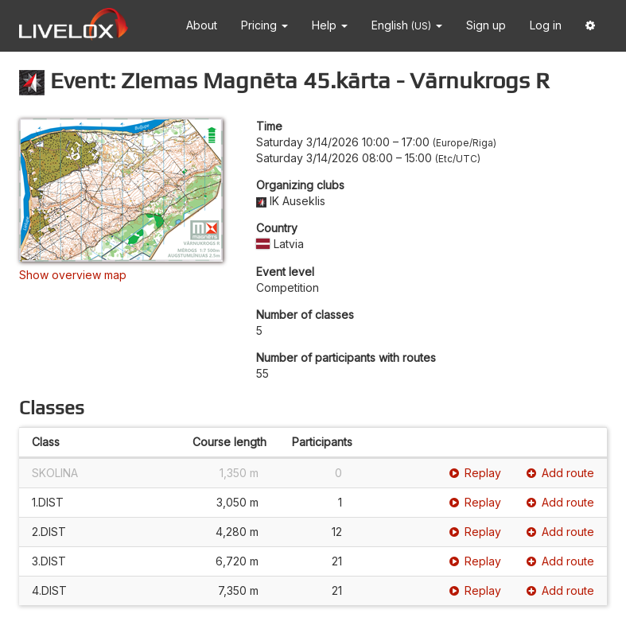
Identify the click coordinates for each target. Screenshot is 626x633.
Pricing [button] (264, 25)
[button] (590, 26)
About (201, 25)
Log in (546, 25)
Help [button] (330, 25)
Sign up (486, 25)
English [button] (406, 25)
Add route (560, 473)
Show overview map (72, 275)
